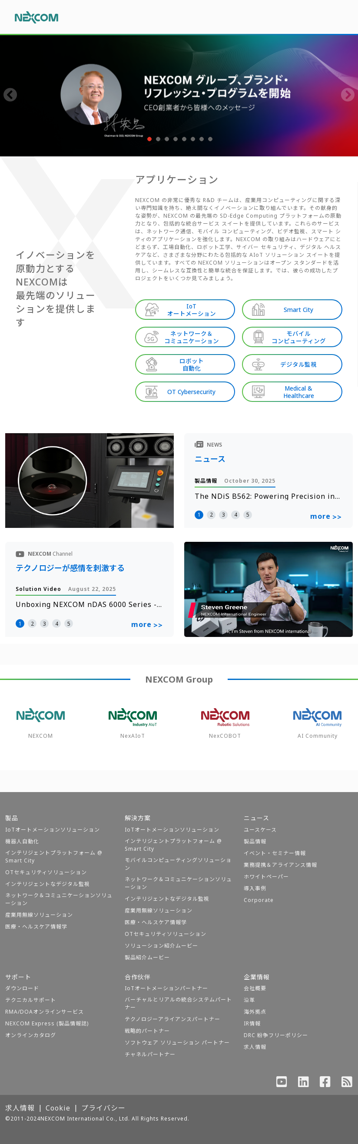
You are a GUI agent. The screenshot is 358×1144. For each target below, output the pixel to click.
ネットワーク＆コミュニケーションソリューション (59, 899)
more (326, 517)
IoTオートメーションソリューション (52, 829)
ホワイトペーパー (266, 876)
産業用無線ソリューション (39, 915)
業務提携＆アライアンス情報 (280, 865)
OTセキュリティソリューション (46, 872)
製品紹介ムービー (147, 957)
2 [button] (211, 514)
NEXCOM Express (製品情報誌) (47, 1023)
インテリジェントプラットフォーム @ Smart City (54, 856)
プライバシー (103, 1108)
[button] (148, 139)
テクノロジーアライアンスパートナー (172, 1019)
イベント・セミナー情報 (275, 853)
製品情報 (255, 841)
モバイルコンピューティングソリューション (178, 864)
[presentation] (10, 95)
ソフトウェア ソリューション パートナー (177, 1042)
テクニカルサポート (30, 1000)
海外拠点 (255, 1011)
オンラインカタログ (30, 1035)
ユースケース (260, 829)
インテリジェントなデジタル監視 (47, 884)
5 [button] (247, 514)
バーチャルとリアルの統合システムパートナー (178, 1003)
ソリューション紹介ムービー (161, 945)
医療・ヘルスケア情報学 (36, 926)
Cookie (58, 1108)
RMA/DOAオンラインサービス (44, 1011)
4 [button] (235, 514)
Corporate (259, 900)
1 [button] (199, 514)
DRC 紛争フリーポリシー (276, 1035)
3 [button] (223, 514)
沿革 (249, 1000)
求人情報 (255, 1047)
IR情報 (252, 1023)
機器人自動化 (22, 841)
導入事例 (255, 888)
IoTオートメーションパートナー (166, 988)
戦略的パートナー (147, 1031)
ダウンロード (22, 988)
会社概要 (255, 988)
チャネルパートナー (150, 1054)
